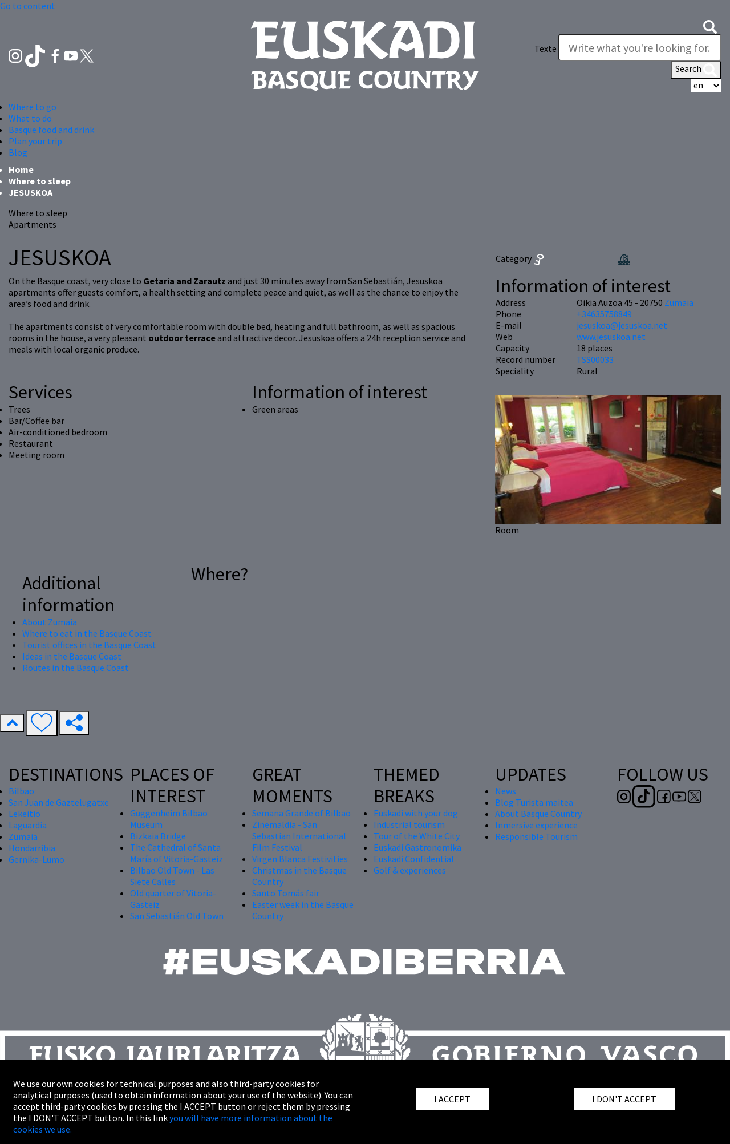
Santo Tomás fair (285, 893)
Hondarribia (32, 848)
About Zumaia (49, 622)
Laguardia (28, 825)
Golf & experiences (410, 870)
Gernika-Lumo (36, 859)
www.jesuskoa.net (611, 336)
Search (696, 69)
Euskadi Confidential (414, 858)
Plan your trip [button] (35, 141)
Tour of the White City (417, 836)
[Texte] (639, 47)
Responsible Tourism (536, 836)
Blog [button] (18, 152)
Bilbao (21, 791)
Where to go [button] (32, 106)
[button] (710, 25)
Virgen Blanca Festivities (300, 858)
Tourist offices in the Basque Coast (89, 644)
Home (21, 169)
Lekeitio (24, 813)
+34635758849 (604, 314)
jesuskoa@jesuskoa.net (622, 325)
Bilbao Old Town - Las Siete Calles (172, 875)
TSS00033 (595, 359)
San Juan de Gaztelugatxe (59, 802)
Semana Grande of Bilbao (301, 813)
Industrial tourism (409, 824)
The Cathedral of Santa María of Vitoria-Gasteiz (176, 853)
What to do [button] (30, 118)
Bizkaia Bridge (158, 836)
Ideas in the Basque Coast (71, 656)
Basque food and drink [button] (51, 129)
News (505, 791)
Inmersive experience (536, 825)
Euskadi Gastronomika (417, 847)
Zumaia (679, 302)
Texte (545, 48)
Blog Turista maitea (534, 802)
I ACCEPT (452, 1099)
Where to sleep (40, 181)
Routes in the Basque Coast (75, 667)
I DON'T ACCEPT (624, 1099)
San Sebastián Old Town (177, 915)
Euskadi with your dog (416, 813)
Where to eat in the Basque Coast (87, 633)
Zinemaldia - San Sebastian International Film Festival (299, 836)
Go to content (27, 5)
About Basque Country (538, 813)
